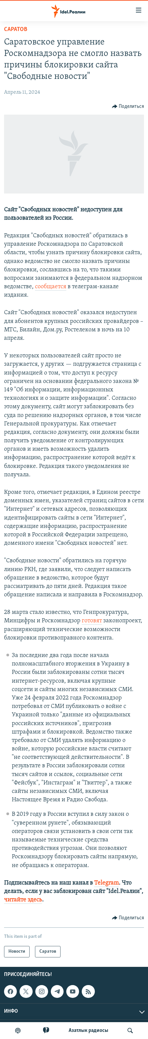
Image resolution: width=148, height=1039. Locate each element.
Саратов (15, 29)
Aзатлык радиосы (88, 1030)
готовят (92, 621)
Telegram (106, 883)
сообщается (50, 287)
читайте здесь (23, 900)
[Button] (128, 106)
